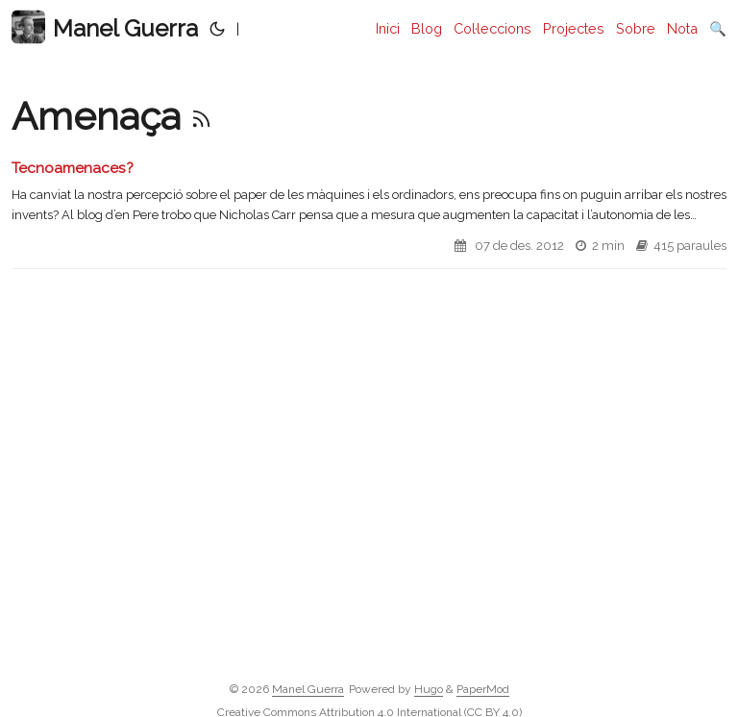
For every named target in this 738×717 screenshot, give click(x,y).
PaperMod (482, 689)
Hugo (428, 689)
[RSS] (201, 115)
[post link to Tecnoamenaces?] (369, 213)
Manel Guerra (105, 27)
